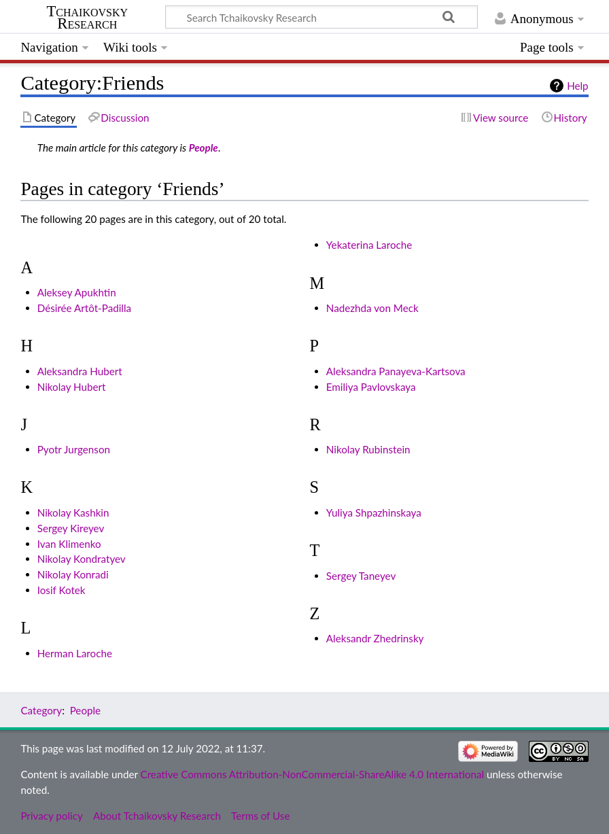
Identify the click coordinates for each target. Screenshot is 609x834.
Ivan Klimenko (69, 544)
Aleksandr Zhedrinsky (375, 638)
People (203, 147)
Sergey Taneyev (361, 576)
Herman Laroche (74, 653)
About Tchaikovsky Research (157, 816)
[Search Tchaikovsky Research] (321, 17)
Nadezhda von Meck (372, 308)
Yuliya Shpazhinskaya (373, 512)
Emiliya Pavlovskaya (371, 387)
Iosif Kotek (61, 590)
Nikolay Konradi (73, 574)
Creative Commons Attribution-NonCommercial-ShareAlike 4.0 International (312, 774)
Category (41, 710)
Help (577, 86)
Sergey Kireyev (71, 528)
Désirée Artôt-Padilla (84, 308)
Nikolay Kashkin (73, 512)
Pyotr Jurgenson (73, 449)
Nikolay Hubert (71, 387)
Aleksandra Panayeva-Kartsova (396, 371)
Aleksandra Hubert (79, 371)
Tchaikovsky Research (87, 17)
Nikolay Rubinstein (368, 449)
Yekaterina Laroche (369, 245)
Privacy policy (51, 816)
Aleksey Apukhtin (76, 292)
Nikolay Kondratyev (81, 559)
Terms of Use (260, 816)
